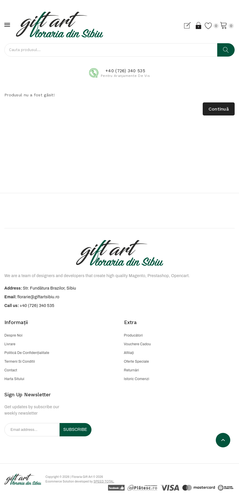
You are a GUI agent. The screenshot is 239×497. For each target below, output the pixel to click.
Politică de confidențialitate (26, 353)
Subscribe (75, 429)
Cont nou (184, 25)
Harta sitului (14, 379)
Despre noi (13, 335)
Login (195, 25)
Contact (10, 370)
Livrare (9, 344)
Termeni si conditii (19, 361)
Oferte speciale (136, 361)
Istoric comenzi (136, 379)
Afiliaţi (129, 353)
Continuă (219, 109)
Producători (133, 335)
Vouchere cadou (137, 344)
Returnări (131, 370)
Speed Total (110, 482)
